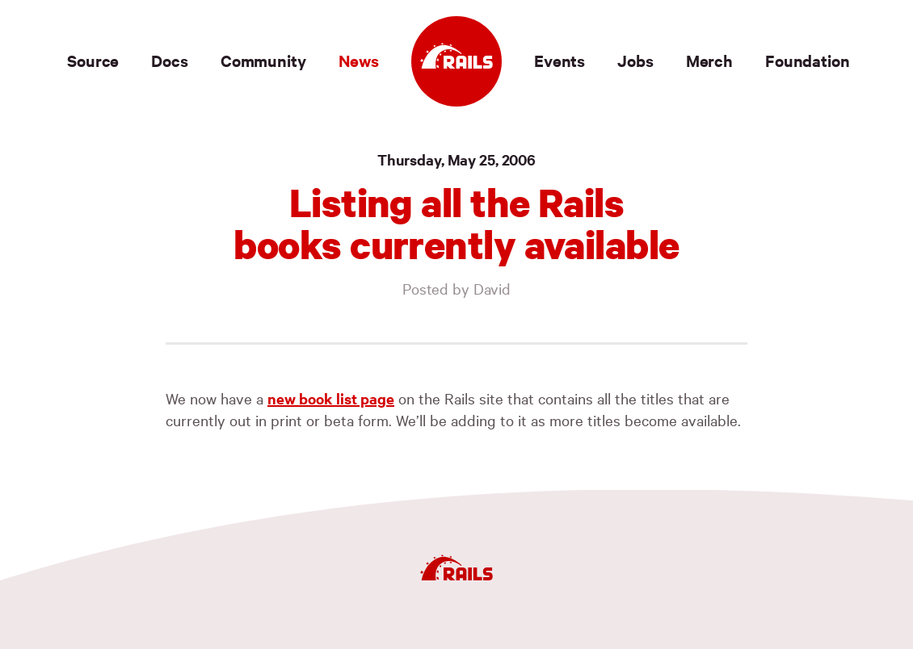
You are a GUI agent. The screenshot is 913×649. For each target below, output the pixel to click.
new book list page (330, 398)
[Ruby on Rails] (456, 61)
